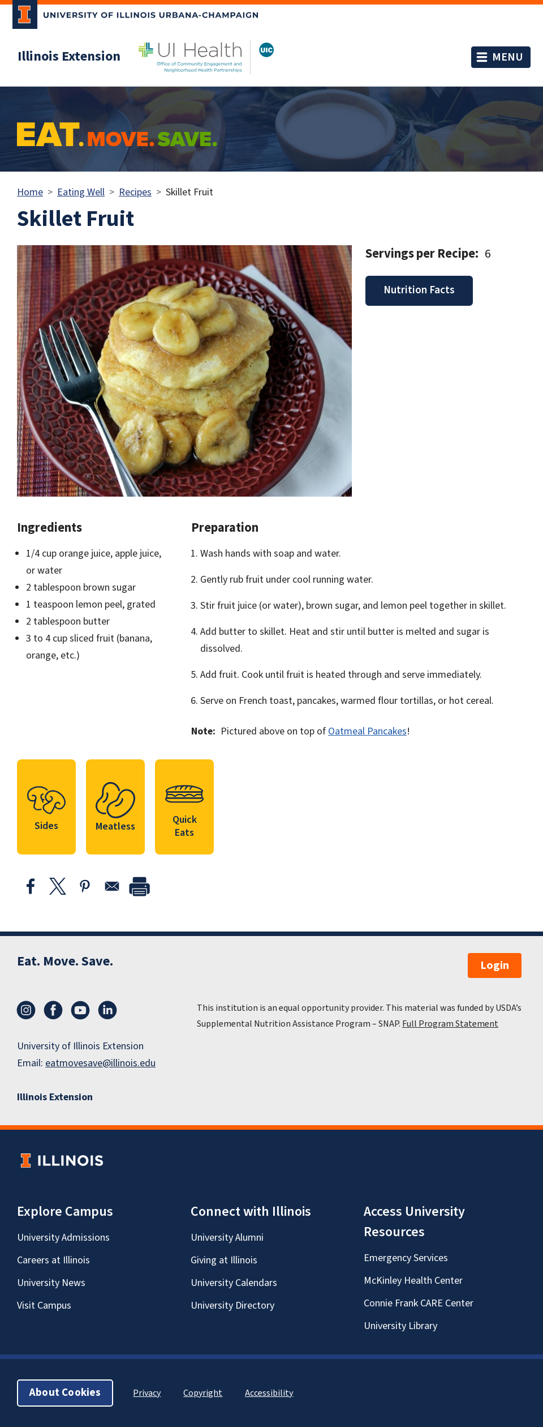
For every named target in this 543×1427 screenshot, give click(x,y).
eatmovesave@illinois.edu (100, 1063)
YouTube (80, 1010)
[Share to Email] (112, 886)
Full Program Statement (450, 1024)
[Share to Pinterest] (85, 886)
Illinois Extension (69, 56)
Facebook (53, 1010)
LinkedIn (107, 1010)
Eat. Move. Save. (65, 961)
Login (494, 965)
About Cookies (65, 1392)
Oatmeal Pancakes (367, 731)
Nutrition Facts (419, 290)
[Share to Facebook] (30, 886)
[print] (139, 886)
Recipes (135, 192)
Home (30, 192)
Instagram (26, 1010)
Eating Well (81, 192)
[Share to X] (57, 886)
